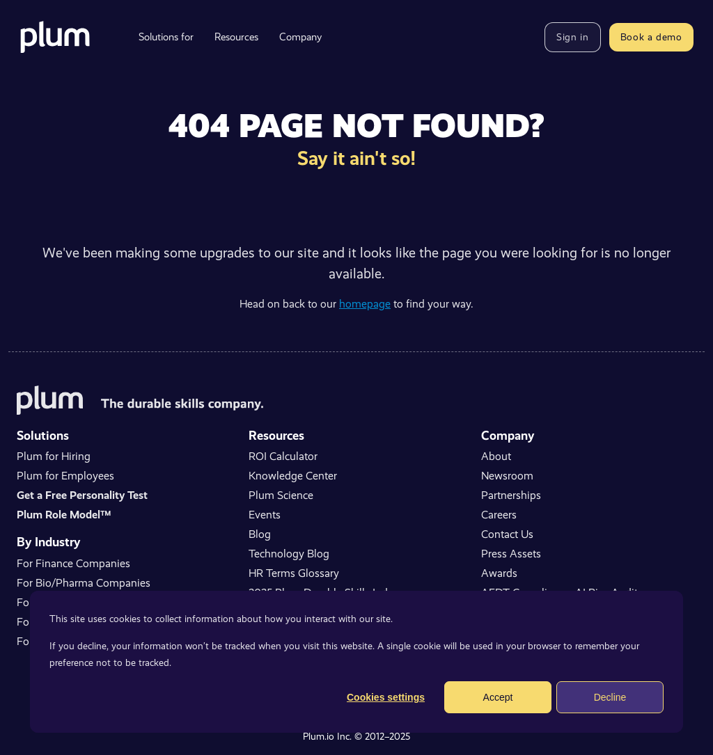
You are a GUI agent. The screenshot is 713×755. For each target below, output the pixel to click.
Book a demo (651, 36)
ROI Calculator (283, 456)
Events (265, 514)
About (496, 456)
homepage (365, 303)
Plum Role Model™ (64, 514)
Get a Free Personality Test (82, 495)
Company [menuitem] (300, 37)
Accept (498, 697)
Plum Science (281, 495)
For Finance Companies (73, 563)
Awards (499, 573)
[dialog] (356, 662)
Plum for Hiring (54, 456)
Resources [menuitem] (236, 37)
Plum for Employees (65, 475)
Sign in (572, 36)
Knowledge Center (293, 475)
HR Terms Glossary (294, 573)
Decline (610, 697)
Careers (499, 514)
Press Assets (511, 553)
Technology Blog (289, 553)
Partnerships (511, 495)
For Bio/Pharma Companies (83, 582)
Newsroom (507, 475)
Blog (260, 534)
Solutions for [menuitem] (166, 37)
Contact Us (507, 534)
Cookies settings (386, 697)
